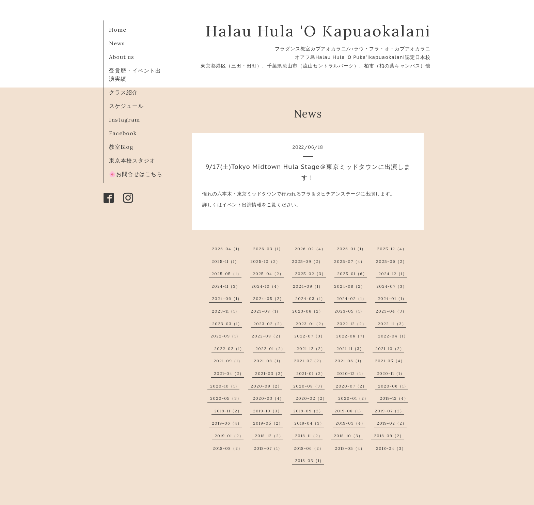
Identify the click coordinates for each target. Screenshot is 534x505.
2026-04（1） (227, 248)
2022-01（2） (270, 348)
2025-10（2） (265, 261)
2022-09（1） (225, 335)
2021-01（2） (310, 373)
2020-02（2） (311, 398)
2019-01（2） (229, 435)
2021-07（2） (309, 360)
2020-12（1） (350, 373)
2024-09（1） (308, 286)
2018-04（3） (391, 448)
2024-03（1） (310, 298)
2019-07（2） (389, 410)
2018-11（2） (309, 435)
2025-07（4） (349, 261)
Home (117, 29)
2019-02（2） (392, 423)
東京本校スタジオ (132, 160)
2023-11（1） (225, 311)
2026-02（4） (310, 248)
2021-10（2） (389, 348)
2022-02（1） (229, 348)
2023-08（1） (266, 311)
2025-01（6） (352, 273)
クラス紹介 (123, 92)
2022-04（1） (393, 335)
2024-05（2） (268, 298)
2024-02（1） (351, 298)
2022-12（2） (351, 323)
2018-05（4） (350, 448)
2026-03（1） (268, 248)
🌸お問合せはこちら (135, 174)
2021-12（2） (311, 348)
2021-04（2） (229, 373)
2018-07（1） (268, 448)
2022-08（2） (267, 335)
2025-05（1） (226, 273)
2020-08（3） (309, 386)
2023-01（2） (311, 323)
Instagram (124, 119)
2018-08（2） (227, 448)
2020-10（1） (224, 386)
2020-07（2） (351, 386)
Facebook (123, 133)
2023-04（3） (391, 311)
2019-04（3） (309, 423)
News (117, 43)
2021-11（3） (350, 348)
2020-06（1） (393, 386)
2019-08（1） (348, 410)
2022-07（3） (309, 335)
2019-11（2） (228, 410)
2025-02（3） (310, 273)
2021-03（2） (270, 373)
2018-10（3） (348, 435)
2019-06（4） (227, 423)
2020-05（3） (225, 398)
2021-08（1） (268, 360)
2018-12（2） (269, 435)
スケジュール (126, 105)
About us (121, 56)
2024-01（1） (392, 298)
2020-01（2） (353, 398)
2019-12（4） (394, 398)
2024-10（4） (266, 286)
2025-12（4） (392, 248)
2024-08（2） (349, 286)
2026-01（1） (351, 248)
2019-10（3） (267, 410)
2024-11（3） (225, 286)
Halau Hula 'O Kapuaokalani (318, 31)
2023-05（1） (349, 311)
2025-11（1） (225, 261)
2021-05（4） (390, 360)
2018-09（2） (389, 435)
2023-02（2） (268, 323)
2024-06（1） (227, 298)
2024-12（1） (392, 273)
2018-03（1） (309, 460)
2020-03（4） (268, 398)
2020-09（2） (266, 386)
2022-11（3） (392, 323)
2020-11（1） (391, 373)
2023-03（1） (227, 323)
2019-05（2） (268, 423)
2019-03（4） (350, 423)
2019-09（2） (308, 410)
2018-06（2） (309, 448)
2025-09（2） (307, 261)
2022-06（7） (351, 335)
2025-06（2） (391, 261)
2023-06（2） (307, 311)
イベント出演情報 (242, 205)
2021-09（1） (228, 360)
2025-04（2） (268, 273)
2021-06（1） (349, 360)
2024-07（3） (391, 286)
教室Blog (121, 146)
